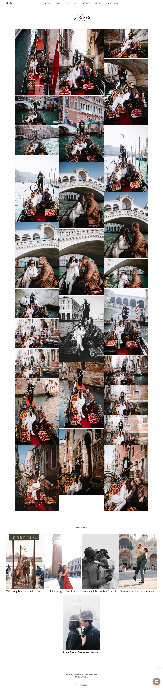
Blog (47, 3)
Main (57, 3)
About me (113, 3)
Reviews (99, 3)
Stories (86, 3)
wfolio (84, 686)
